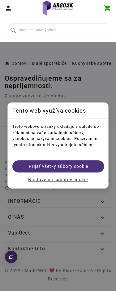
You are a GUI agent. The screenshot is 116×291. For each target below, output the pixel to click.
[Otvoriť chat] (11, 257)
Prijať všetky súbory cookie (58, 166)
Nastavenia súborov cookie (58, 179)
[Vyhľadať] (58, 30)
